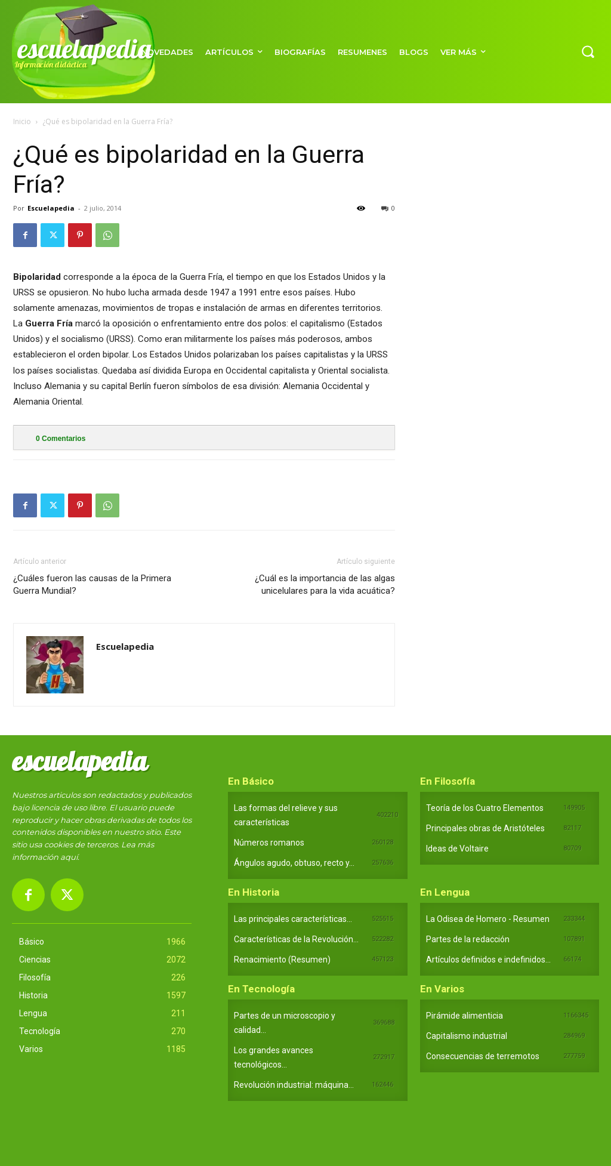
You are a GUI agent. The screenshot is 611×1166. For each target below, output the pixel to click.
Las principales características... (293, 919)
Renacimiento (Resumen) (282, 959)
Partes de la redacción (468, 939)
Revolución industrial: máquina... (294, 1085)
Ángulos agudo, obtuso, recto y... (294, 863)
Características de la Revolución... (296, 939)
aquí (69, 857)
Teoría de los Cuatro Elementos (485, 808)
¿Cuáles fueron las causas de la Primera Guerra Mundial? (92, 584)
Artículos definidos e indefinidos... (488, 959)
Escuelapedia (51, 207)
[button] (587, 51)
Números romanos (269, 842)
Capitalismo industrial (466, 1036)
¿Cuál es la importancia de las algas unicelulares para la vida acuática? (325, 584)
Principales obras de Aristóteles (485, 828)
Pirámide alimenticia (464, 1015)
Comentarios (60, 438)
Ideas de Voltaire (457, 848)
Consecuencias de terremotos (482, 1056)
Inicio (22, 121)
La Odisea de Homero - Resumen (488, 919)
